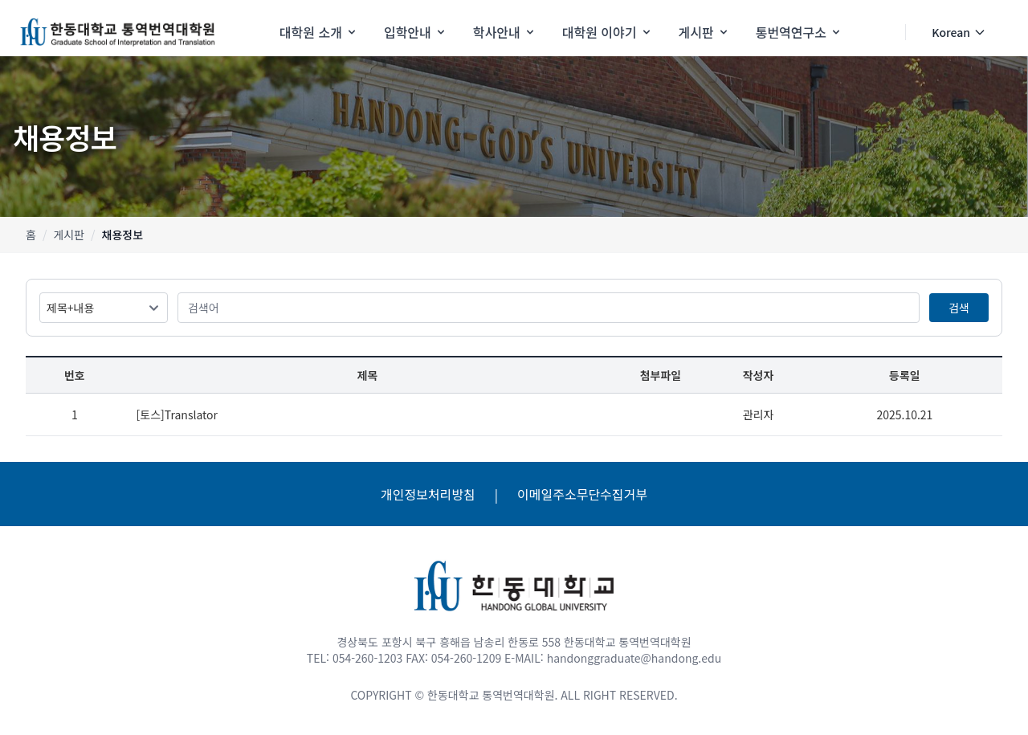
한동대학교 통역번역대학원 (490, 695)
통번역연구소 (799, 32)
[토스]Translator (177, 414)
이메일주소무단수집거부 (582, 494)
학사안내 (504, 32)
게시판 (704, 32)
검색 (958, 308)
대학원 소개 (318, 32)
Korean (959, 32)
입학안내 (415, 32)
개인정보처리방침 (428, 494)
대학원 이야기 (607, 32)
